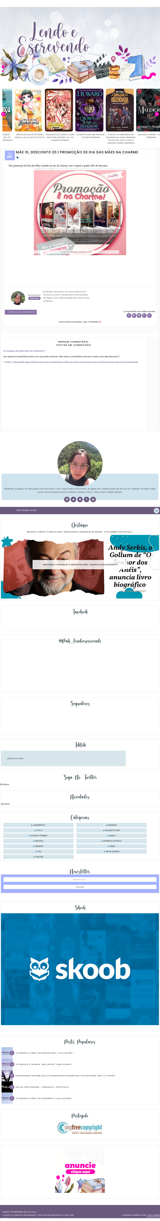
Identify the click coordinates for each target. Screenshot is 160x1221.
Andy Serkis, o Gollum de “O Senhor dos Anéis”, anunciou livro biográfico (80, 564)
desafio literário (39, 835)
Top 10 (39, 830)
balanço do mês (112, 830)
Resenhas (112, 825)
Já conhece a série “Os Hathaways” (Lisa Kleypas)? (44, 1098)
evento (112, 835)
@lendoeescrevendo (15, 758)
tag (39, 851)
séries (112, 846)
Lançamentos (39, 825)
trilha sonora (112, 851)
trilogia (39, 857)
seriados (39, 846)
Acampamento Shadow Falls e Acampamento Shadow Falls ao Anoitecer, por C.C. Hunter (65, 1076)
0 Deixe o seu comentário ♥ (22, 312)
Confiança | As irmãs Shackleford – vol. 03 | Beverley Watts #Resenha (17, 137)
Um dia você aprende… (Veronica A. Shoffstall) (42, 1087)
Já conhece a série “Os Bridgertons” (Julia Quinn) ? (45, 1053)
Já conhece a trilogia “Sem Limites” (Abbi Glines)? (44, 1064)
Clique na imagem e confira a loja (76, 252)
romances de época (112, 841)
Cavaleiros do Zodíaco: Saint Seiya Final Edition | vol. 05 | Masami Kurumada (78, 137)
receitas (39, 841)
